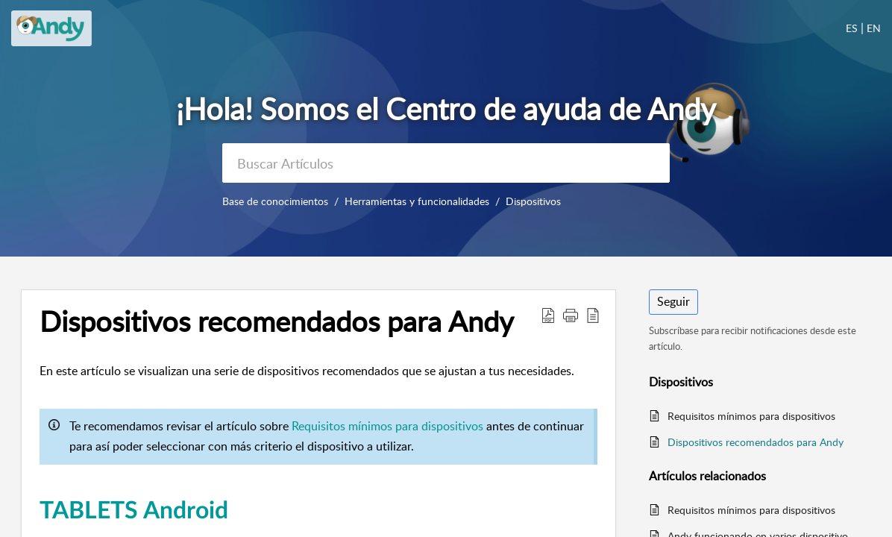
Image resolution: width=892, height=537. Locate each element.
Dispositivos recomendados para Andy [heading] (277, 321)
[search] (446, 163)
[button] (548, 314)
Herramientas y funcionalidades (417, 201)
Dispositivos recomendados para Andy (756, 442)
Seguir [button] (673, 301)
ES (852, 28)
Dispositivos (533, 201)
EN (874, 28)
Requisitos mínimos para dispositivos (387, 426)
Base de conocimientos (275, 201)
